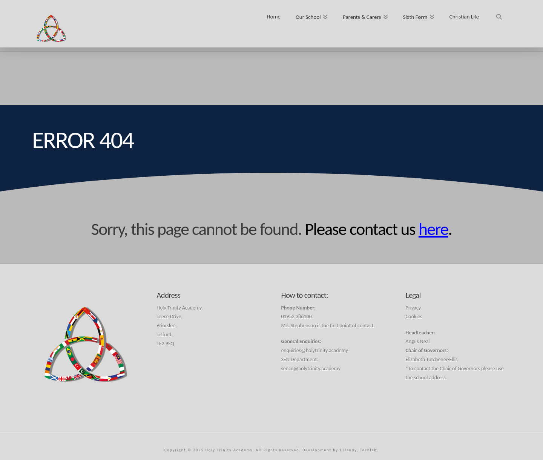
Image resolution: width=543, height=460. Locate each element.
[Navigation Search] (498, 14)
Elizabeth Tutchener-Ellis (432, 359)
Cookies (414, 316)
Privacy (413, 308)
